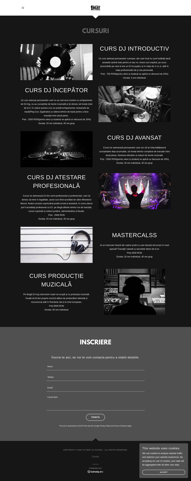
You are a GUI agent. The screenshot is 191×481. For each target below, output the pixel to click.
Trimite (95, 417)
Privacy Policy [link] (105, 426)
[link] (95, 7)
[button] (22, 7)
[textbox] (95, 366)
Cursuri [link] (95, 456)
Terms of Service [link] (120, 426)
